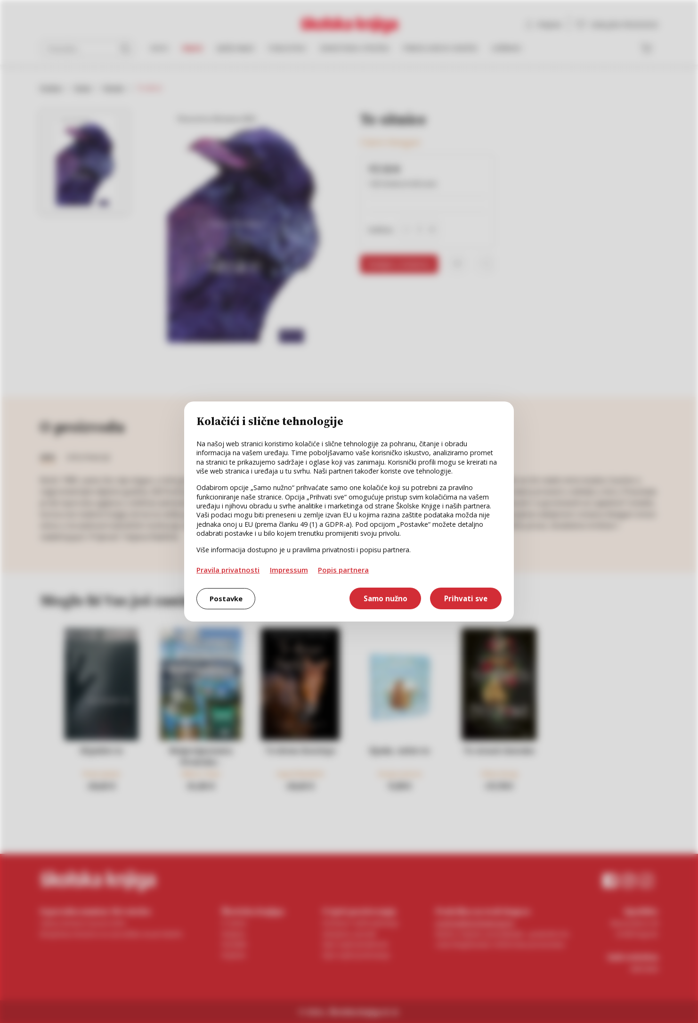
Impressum (289, 569)
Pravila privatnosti (228, 569)
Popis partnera (343, 569)
